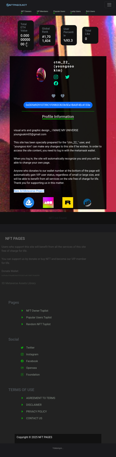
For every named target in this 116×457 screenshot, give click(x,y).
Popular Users (59, 11)
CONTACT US (37, 418)
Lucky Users (76, 11)
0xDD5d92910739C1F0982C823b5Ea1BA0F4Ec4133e (58, 105)
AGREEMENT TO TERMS (43, 398)
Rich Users (90, 11)
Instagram (35, 354)
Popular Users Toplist (42, 317)
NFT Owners (26, 11)
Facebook (35, 361)
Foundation (36, 374)
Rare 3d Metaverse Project (29, 191)
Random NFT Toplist (41, 324)
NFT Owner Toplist (40, 310)
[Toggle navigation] (109, 4)
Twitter (33, 347)
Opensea (34, 367)
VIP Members (42, 11)
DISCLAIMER (37, 404)
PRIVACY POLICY (39, 411)
